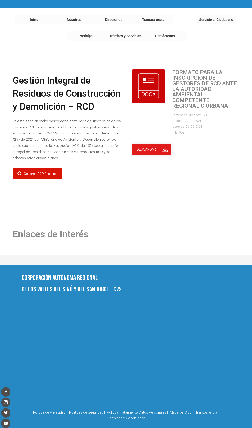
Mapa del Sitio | (181, 412)
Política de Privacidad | (50, 412)
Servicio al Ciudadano (216, 19)
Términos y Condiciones (126, 418)
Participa (86, 36)
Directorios (113, 19)
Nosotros (74, 19)
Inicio (34, 19)
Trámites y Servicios (125, 36)
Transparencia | (207, 412)
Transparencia (153, 19)
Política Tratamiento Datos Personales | (137, 412)
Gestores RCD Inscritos (37, 173)
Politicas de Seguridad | (87, 412)
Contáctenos (165, 36)
